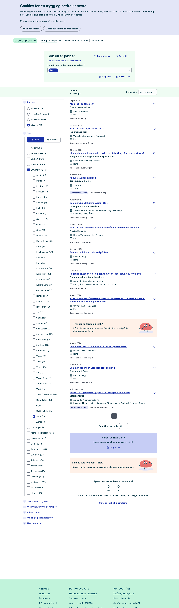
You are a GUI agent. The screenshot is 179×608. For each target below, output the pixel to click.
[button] (102, 56)
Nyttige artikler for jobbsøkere (83, 593)
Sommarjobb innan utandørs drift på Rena (92, 367)
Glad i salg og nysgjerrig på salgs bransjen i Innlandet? (100, 392)
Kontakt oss (44, 593)
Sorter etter (131, 92)
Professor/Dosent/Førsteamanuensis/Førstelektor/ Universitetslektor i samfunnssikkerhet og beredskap (107, 300)
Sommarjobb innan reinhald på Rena (89, 252)
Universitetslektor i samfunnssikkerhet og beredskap (98, 346)
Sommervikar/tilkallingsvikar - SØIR (89, 203)
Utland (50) (36, 493)
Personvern (44, 598)
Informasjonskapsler (49, 603)
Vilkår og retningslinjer (123, 593)
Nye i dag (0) (37, 108)
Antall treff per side (108, 426)
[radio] (35, 139)
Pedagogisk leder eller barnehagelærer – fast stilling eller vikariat (105, 273)
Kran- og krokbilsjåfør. (82, 104)
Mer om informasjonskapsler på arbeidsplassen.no (44, 21)
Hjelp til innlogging (122, 598)
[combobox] (93, 70)
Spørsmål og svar (77, 598)
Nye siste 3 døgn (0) (40, 114)
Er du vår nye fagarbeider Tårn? (87, 128)
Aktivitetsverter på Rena (83, 177)
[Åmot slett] (53, 70)
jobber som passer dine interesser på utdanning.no (110, 467)
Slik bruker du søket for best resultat (64, 60)
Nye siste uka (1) (39, 119)
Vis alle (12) (36, 125)
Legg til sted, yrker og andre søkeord (66, 65)
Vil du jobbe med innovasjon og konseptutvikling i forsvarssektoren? (107, 153)
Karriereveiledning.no (86, 328)
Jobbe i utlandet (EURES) (81, 603)
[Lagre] (154, 104)
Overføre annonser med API (126, 603)
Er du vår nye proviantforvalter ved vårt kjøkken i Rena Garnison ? (105, 227)
